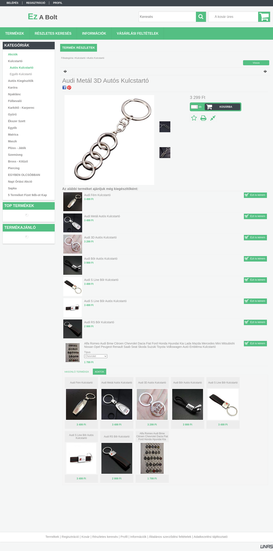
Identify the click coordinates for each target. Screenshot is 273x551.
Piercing (13, 168)
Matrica (13, 134)
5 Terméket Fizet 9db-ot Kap (27, 195)
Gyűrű (12, 114)
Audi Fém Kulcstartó (81, 382)
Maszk (12, 141)
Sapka (12, 188)
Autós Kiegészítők (20, 80)
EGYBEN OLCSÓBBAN (24, 175)
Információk (138, 536)
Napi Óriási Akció (20, 181)
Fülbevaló (15, 101)
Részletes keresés (105, 536)
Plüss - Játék (17, 148)
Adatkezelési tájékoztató (211, 536)
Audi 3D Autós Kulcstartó (152, 382)
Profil (124, 536)
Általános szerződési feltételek (170, 536)
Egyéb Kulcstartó (21, 74)
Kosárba (226, 106)
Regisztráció (70, 536)
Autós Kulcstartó (21, 67)
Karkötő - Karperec (21, 107)
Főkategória (67, 58)
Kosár (86, 536)
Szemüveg (15, 154)
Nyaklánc (14, 94)
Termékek (52, 536)
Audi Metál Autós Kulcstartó (116, 382)
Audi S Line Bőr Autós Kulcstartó (81, 437)
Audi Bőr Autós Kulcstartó (187, 382)
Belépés (12, 2)
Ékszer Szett (16, 121)
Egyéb (12, 128)
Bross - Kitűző (18, 161)
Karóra (12, 87)
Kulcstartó (80, 58)
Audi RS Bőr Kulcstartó (117, 436)
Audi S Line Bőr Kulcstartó (223, 382)
